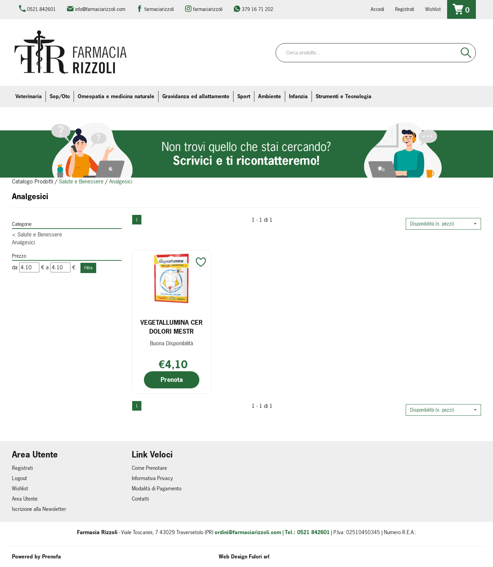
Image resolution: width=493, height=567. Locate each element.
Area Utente (25, 498)
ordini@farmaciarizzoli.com (248, 532)
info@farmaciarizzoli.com (100, 9)
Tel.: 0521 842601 (307, 532)
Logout (19, 478)
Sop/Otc (60, 96)
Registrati (404, 9)
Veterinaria (28, 96)
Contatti (140, 498)
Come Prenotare (149, 468)
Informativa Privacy (152, 478)
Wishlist (433, 9)
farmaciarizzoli (159, 9)
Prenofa (51, 556)
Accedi (377, 9)
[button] (443, 224)
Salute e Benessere (81, 181)
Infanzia (298, 96)
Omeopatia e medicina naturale (116, 96)
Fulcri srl (259, 556)
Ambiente (269, 96)
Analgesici (23, 242)
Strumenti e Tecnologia (343, 96)
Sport (243, 96)
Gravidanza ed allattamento (195, 96)
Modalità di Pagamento (156, 488)
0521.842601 (41, 9)
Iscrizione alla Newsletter (39, 509)
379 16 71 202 (257, 9)
